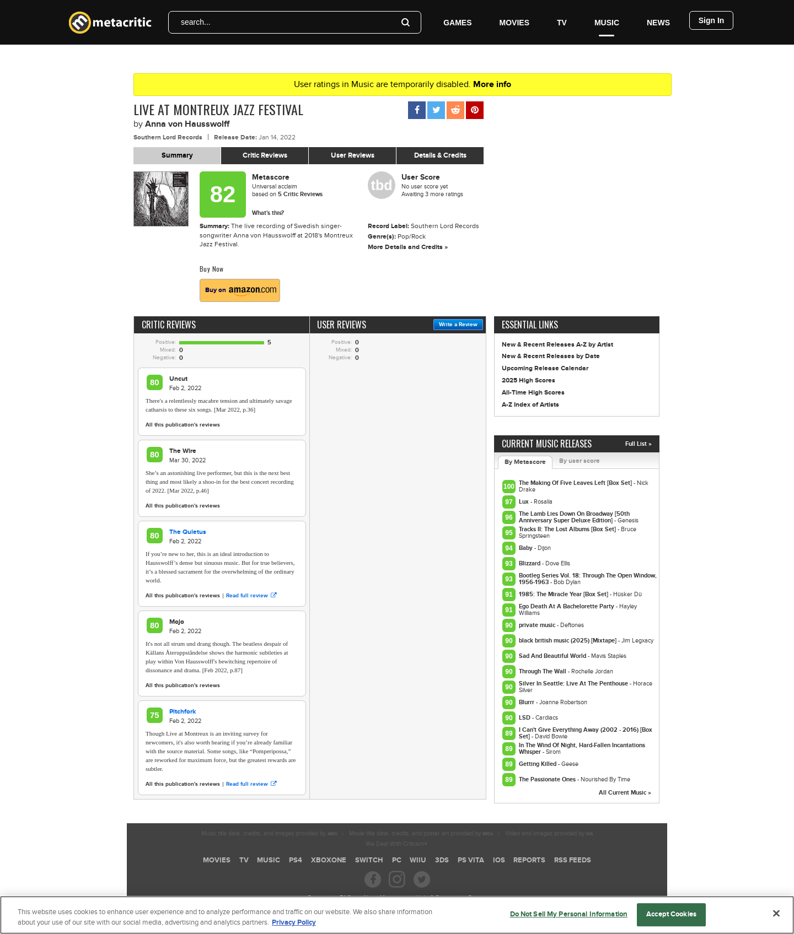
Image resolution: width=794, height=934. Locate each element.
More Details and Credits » (408, 247)
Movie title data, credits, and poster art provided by (421, 833)
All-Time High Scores (533, 392)
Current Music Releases (547, 443)
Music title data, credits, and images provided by (269, 833)
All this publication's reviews (183, 425)
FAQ (345, 897)
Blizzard (530, 563)
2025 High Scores (528, 380)
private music (538, 625)
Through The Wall (543, 671)
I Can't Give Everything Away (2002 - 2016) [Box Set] (585, 733)
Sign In (712, 20)
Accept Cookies (671, 918)
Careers (317, 897)
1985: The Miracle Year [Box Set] (564, 594)
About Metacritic (384, 897)
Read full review (251, 595)
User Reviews (352, 155)
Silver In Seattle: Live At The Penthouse (574, 683)
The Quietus (187, 532)
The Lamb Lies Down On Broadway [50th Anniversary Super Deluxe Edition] (574, 517)
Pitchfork (182, 712)
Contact (477, 897)
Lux (524, 501)
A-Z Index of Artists (530, 405)
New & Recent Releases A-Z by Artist (557, 345)
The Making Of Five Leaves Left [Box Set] (576, 483)
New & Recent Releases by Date (551, 356)
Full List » (638, 443)
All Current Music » (625, 792)
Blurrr (527, 702)
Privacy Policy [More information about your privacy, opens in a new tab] (294, 926)
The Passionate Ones (548, 779)
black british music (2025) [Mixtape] (568, 640)
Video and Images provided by (549, 833)
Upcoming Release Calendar (545, 368)
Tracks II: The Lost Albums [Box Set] (568, 529)
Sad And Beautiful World (553, 656)
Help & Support (436, 897)
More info (492, 84)
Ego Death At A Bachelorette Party (567, 606)
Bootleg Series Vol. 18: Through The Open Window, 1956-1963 (588, 579)
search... (196, 22)
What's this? (268, 213)
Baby (526, 548)
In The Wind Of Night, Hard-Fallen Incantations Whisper (582, 748)
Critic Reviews (265, 155)
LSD (525, 717)
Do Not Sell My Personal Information (569, 918)
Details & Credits (440, 155)
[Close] (776, 917)
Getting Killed (538, 764)
